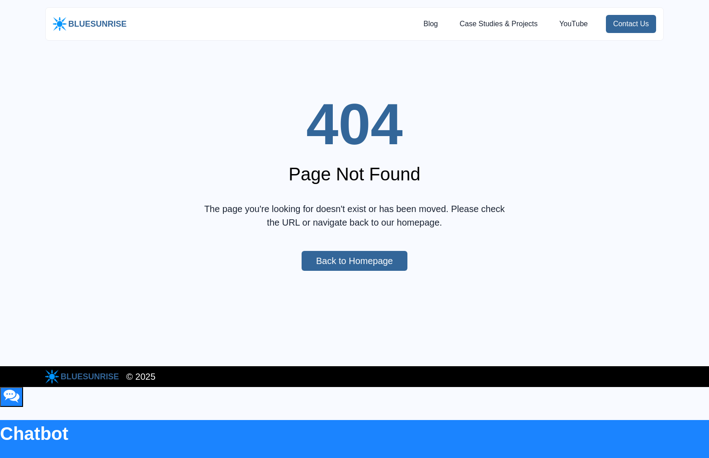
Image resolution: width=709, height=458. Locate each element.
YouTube (573, 24)
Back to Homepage (361, 261)
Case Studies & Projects (498, 24)
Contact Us (634, 24)
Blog (430, 24)
